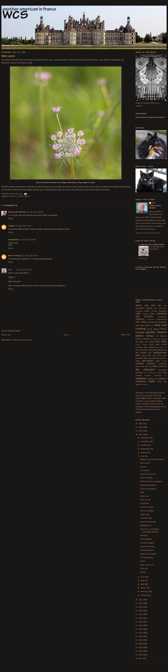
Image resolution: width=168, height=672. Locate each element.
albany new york (145, 305)
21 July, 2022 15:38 (28, 240)
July (142, 456)
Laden (142, 561)
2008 (140, 647)
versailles (147, 375)
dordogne (163, 322)
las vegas (140, 342)
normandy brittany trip (158, 350)
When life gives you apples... (151, 481)
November (145, 441)
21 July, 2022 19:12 (30, 255)
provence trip (154, 358)
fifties (148, 325)
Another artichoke (147, 546)
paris (138, 355)
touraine (159, 372)
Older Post (125, 335)
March (143, 588)
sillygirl (11, 226)
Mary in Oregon (15, 255)
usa (165, 372)
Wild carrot (8, 56)
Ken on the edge (146, 511)
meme (145, 344)
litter (146, 342)
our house (141, 352)
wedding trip (152, 379)
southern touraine (145, 363)
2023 (140, 431)
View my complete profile (148, 233)
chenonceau (162, 319)
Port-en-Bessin (146, 539)
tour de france (149, 372)
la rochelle (154, 339)
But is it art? (145, 463)
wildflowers (24, 196)
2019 (140, 607)
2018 (140, 611)
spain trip (148, 366)
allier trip (162, 305)
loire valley (161, 341)
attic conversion (160, 308)
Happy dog (144, 514)
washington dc (160, 375)
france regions (153, 329)
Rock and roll (145, 500)
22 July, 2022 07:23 (24, 270)
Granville (143, 535)
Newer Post (6, 335)
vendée (139, 375)
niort (137, 350)
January (144, 595)
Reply (10, 218)
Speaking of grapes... (148, 485)
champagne (162, 316)
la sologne (163, 339)
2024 (140, 427)
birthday (154, 311)
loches (152, 342)
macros (138, 344)
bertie (147, 311)
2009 (140, 644)
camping (145, 314)
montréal (139, 347)
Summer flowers (146, 507)
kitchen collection (143, 339)
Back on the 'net (146, 565)
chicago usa (153, 322)
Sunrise (143, 467)
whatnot (163, 378)
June (143, 577)
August (144, 452)
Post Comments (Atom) (22, 340)
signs (157, 361)
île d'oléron (161, 336)
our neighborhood (157, 352)
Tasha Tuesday (146, 478)
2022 (140, 434)
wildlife (152, 381)
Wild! (142, 492)
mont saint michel (158, 344)
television (163, 366)
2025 (140, 423)
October (144, 445)
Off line (143, 572)
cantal (152, 314)
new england (149, 347)
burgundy (163, 311)
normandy (144, 350)
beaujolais (139, 311)
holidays (150, 336)
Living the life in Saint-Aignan (151, 244)
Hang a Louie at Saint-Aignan (152, 459)
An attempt (144, 470)
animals (149, 308)
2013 (140, 629)
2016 (140, 618)
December (145, 438)
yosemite (144, 384)
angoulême (140, 308)
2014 (140, 625)
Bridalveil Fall (145, 525)
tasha (155, 366)
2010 (140, 640)
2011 (140, 636)
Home (66, 335)
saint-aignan (148, 361)
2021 (140, 600)
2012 (140, 633)
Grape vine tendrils (147, 489)
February (145, 591)
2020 (140, 603)
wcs (10, 270)
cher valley (141, 322)
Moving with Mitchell (17, 212)
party (165, 355)
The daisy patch (146, 557)
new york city (161, 347)
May (143, 580)
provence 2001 (142, 358)
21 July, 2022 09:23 (35, 212)
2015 (140, 622)
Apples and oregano (148, 554)
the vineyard (145, 369)
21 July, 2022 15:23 (23, 226)
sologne (164, 361)
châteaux (140, 319)
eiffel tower (140, 325)
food (152, 325)
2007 (140, 651)
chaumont (150, 319)
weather (13, 196)
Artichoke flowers (147, 550)
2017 (140, 614)
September (145, 449)
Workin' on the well (147, 474)
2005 (140, 658)
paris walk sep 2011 (151, 355)
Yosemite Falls (146, 518)
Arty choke (144, 503)
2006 (140, 655)
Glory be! (144, 568)
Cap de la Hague (147, 543)
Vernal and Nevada (148, 522)
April (143, 584)
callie (138, 313)
